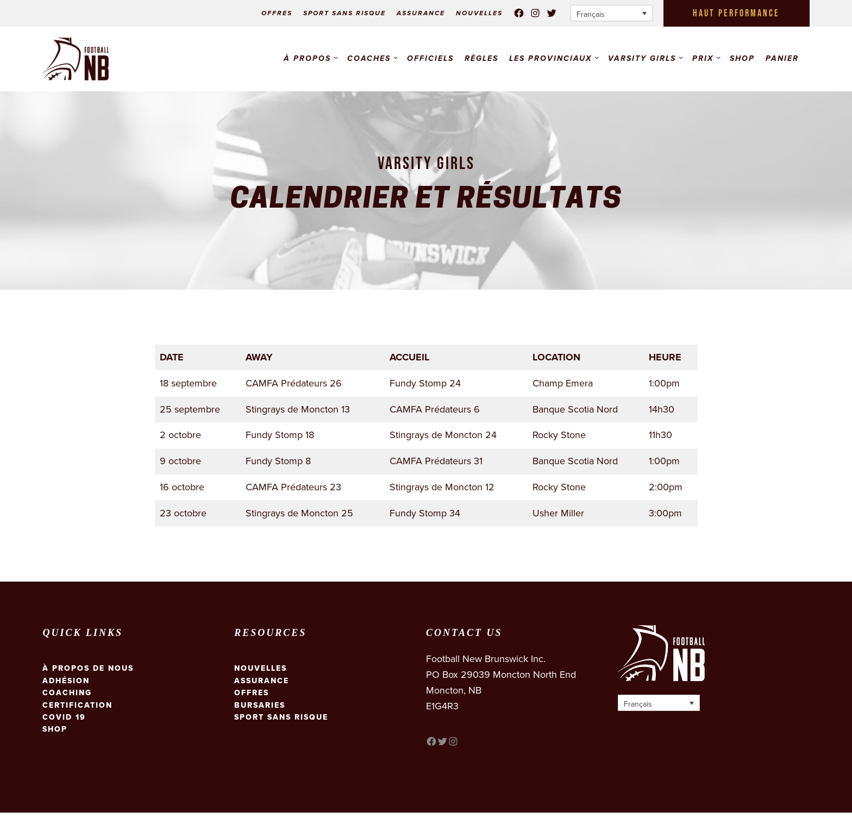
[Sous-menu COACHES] (395, 57)
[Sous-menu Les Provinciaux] (596, 57)
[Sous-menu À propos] (336, 57)
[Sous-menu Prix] (718, 57)
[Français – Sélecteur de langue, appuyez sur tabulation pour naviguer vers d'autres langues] (612, 13)
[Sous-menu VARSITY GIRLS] (681, 57)
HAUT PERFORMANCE (736, 13)
